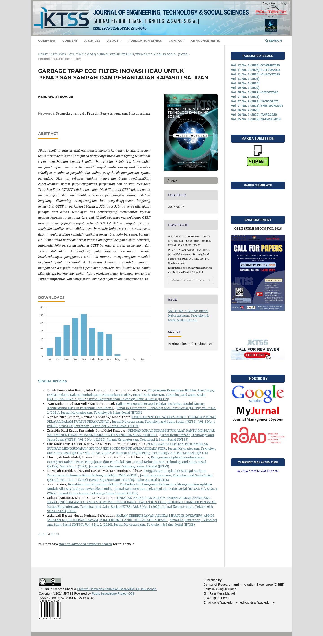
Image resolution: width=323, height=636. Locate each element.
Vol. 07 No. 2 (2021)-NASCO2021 (255, 101)
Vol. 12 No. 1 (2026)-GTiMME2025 (255, 65)
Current (70, 40)
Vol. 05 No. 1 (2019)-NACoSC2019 (256, 119)
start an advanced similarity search (85, 544)
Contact (176, 40)
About (113, 40)
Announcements (205, 40)
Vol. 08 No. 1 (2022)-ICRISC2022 (254, 92)
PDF (173, 180)
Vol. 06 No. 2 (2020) (245, 110)
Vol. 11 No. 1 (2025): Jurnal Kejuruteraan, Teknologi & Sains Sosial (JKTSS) (128, 54)
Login (285, 3)
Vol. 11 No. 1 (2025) (245, 79)
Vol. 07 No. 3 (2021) (245, 97)
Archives (92, 40)
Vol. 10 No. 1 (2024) (245, 83)
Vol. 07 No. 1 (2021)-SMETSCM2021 (257, 105)
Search (273, 40)
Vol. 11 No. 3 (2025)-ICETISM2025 (255, 70)
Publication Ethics (145, 40)
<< (40, 534)
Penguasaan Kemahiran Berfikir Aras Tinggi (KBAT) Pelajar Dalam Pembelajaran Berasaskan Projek (131, 392)
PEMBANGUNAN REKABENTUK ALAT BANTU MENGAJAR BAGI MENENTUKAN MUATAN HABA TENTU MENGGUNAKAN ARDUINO (131, 432)
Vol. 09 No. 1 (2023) (245, 88)
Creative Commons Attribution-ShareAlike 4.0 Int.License (117, 589)
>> (58, 534)
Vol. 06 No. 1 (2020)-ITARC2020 (254, 114)
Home (43, 54)
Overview (47, 40)
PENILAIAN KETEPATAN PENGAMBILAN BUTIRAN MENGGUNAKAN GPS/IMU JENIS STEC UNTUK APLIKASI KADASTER (127, 446)
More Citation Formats (187, 280)
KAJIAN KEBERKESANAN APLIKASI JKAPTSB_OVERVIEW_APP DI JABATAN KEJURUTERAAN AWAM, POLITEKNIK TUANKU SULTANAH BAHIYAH (130, 517)
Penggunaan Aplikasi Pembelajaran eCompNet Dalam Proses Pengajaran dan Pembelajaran (126, 459)
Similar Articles (52, 381)
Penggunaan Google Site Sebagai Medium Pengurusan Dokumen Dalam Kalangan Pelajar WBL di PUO (126, 473)
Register (268, 3)
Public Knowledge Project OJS (113, 593)
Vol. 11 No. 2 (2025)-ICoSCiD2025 (255, 74)
